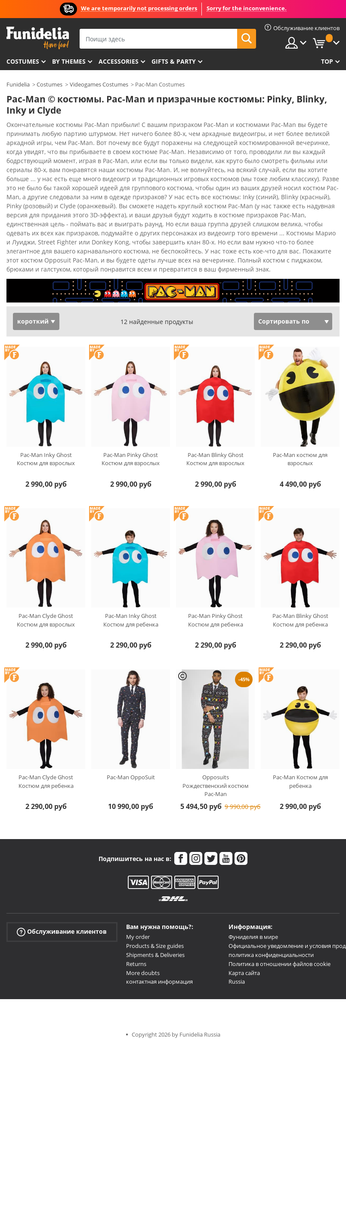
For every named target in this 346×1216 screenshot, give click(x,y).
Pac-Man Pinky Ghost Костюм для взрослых (131, 459)
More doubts (143, 973)
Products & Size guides (155, 946)
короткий (33, 321)
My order (138, 937)
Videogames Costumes (99, 84)
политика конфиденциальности (271, 955)
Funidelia (18, 84)
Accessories (119, 61)
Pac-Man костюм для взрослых (300, 459)
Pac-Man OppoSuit (131, 777)
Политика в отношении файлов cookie (280, 964)
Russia (237, 981)
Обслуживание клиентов (62, 931)
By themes (69, 61)
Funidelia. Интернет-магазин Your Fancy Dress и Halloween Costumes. (37, 38)
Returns (136, 964)
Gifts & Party (173, 61)
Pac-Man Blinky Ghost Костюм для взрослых (215, 459)
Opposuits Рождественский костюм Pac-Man (215, 785)
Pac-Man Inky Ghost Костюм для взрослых (46, 459)
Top (327, 61)
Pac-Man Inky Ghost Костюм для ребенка (130, 620)
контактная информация (159, 981)
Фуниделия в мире (253, 937)
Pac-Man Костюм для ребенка (300, 781)
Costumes (22, 61)
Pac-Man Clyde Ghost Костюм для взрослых (46, 620)
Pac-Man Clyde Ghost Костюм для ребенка (46, 781)
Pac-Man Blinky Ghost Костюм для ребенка (300, 620)
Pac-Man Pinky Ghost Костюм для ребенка (215, 620)
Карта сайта (244, 973)
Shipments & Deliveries (155, 955)
